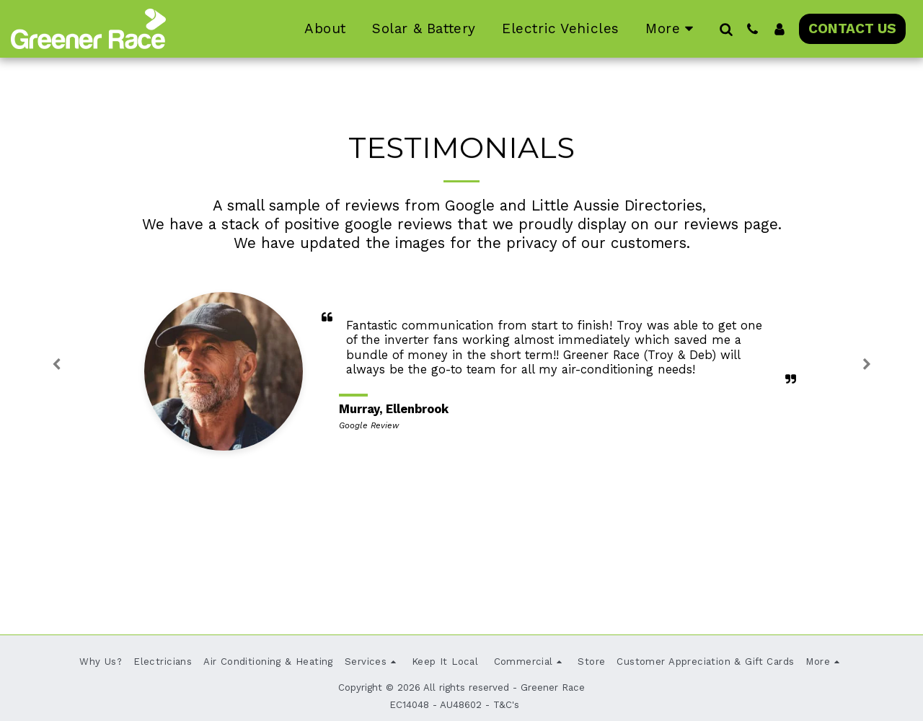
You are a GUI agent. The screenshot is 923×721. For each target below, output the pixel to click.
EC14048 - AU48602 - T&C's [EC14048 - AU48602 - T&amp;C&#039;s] (454, 704)
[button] (725, 29)
